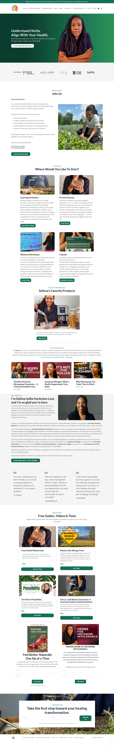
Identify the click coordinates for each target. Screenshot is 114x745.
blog (17, 351)
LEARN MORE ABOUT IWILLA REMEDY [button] (26, 464)
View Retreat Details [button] (21, 155)
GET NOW (76, 572)
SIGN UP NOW (37, 573)
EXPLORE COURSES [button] (28, 226)
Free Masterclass (46, 9)
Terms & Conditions (79, 741)
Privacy (70, 741)
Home (25, 9)
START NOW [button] (65, 224)
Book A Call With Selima (29, 741)
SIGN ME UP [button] (85, 722)
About (56, 9)
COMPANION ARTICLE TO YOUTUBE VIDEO (80, 671)
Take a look (42, 339)
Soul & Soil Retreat (34, 9)
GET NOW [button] (37, 686)
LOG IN (89, 9)
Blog (60, 9)
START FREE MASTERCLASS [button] (23, 46)
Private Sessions (79, 9)
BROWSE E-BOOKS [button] (67, 281)
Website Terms (63, 741)
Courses (68, 9)
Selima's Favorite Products (43, 741)
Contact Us (54, 741)
